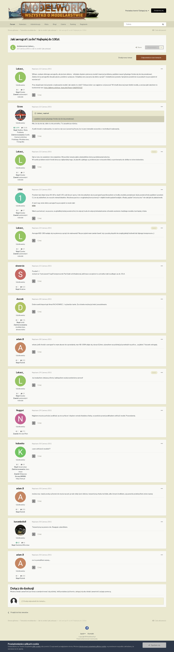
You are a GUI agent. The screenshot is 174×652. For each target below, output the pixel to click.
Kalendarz (22, 24)
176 (22, 320)
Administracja (35, 24)
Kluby (47, 24)
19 (23, 90)
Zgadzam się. (154, 645)
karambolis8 (20, 521)
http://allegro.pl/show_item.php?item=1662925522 (63, 88)
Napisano (42, 69)
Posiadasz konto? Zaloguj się (137, 11)
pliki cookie (36, 646)
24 (23, 464)
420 (22, 287)
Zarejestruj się (159, 10)
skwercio (19, 265)
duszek (20, 299)
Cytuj (39, 95)
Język (82, 634)
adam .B (20, 339)
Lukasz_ (31, 46)
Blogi (54, 24)
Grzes (20, 106)
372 (22, 431)
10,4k (24, 128)
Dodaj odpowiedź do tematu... (34, 601)
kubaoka (20, 443)
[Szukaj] (136, 24)
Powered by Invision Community (87, 639)
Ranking (73, 24)
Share (139, 47)
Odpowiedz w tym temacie (151, 58)
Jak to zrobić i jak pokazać (41, 49)
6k (23, 543)
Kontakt (91, 634)
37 (23, 210)
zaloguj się (79, 591)
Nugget (20, 410)
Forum (12, 25)
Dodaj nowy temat (125, 58)
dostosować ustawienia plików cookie (92, 646)
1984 (20, 189)
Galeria (63, 24)
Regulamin (83, 24)
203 (22, 360)
